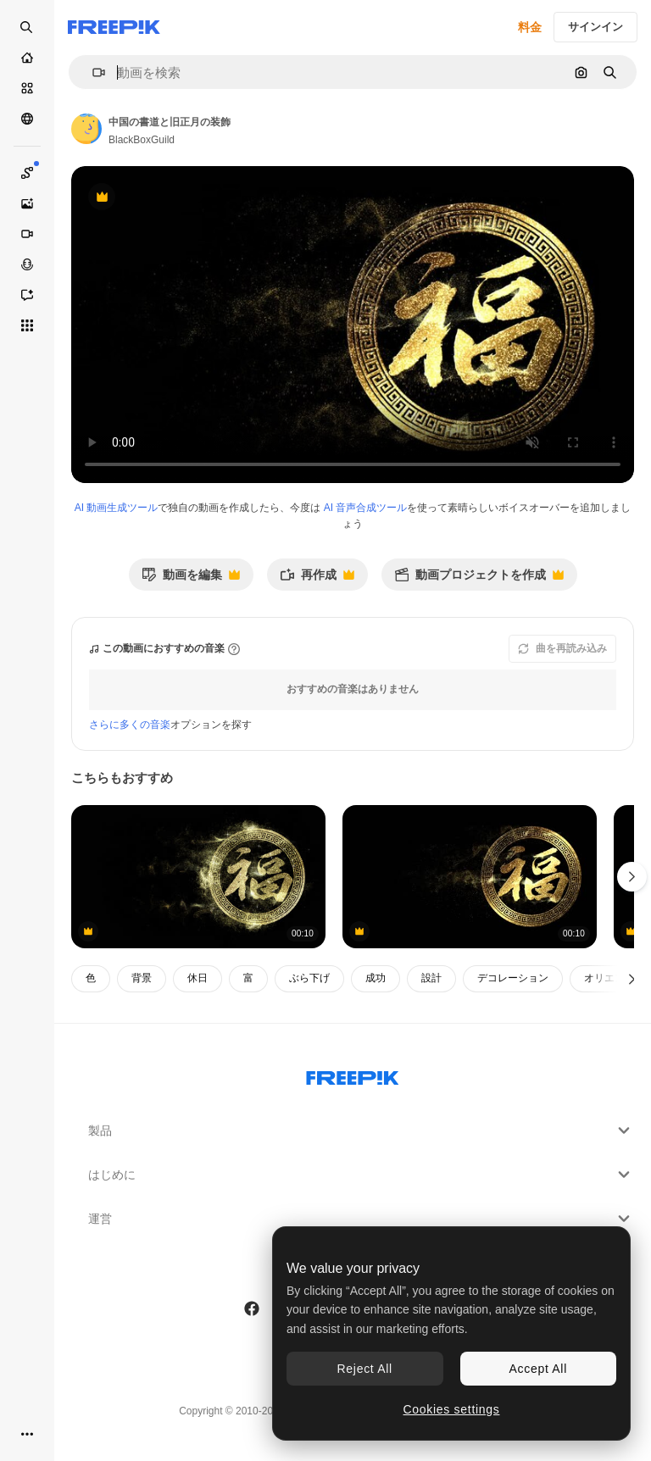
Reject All (364, 1368)
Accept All (538, 1368)
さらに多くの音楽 (129, 724)
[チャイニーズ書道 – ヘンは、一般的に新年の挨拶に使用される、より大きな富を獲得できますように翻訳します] (198, 876)
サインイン (595, 26)
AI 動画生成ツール (117, 508)
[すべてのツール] (27, 325)
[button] (92, 72)
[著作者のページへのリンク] (86, 129)
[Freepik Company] (352, 1074)
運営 (361, 1218)
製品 (361, 1130)
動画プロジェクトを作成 (479, 579)
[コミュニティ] (27, 118)
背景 (141, 978)
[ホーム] (27, 57)
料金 (530, 27)
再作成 (317, 579)
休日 (197, 978)
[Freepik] (114, 27)
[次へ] (632, 978)
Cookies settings (451, 1409)
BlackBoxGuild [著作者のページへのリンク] (141, 140)
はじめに (361, 1174)
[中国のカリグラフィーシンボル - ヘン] (469, 876)
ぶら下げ (309, 978)
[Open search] (27, 27)
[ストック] (27, 88)
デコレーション (512, 978)
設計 (431, 978)
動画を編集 (191, 579)
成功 (375, 978)
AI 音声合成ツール (366, 508)
